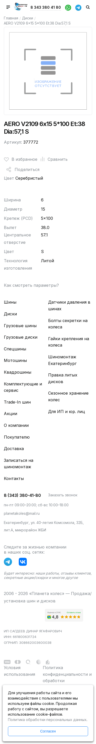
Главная (11, 18)
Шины (10, 302)
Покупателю (17, 437)
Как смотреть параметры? (31, 285)
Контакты (14, 478)
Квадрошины (17, 372)
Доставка (14, 448)
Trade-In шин (17, 402)
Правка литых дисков (62, 378)
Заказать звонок (62, 495)
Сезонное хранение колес (68, 396)
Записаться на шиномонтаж (18, 464)
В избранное (20, 159)
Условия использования (19, 671)
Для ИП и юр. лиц (66, 411)
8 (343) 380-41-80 (22, 495)
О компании (16, 425)
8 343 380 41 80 (45, 7)
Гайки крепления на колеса (68, 342)
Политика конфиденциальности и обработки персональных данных (67, 677)
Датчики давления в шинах (69, 305)
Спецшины (15, 348)
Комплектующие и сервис (23, 387)
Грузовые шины (20, 325)
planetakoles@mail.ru (22, 513)
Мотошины (15, 360)
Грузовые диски (20, 337)
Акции (10, 413)
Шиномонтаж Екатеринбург (62, 360)
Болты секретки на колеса (68, 324)
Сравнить (52, 159)
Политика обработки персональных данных (47, 719)
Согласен (48, 731)
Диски (27, 18)
